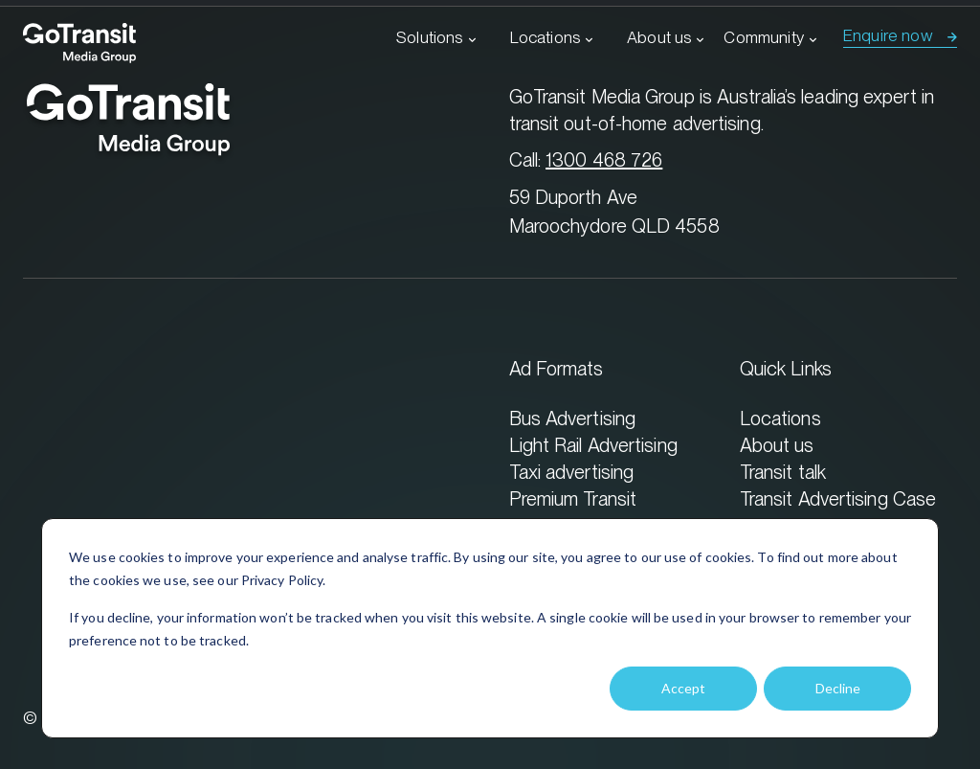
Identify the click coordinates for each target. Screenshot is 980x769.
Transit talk (783, 472)
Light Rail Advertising (593, 445)
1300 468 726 (604, 159)
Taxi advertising (572, 472)
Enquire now (888, 35)
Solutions (429, 37)
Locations (545, 37)
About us (659, 37)
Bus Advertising (572, 418)
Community (764, 37)
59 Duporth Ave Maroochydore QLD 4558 (614, 211)
